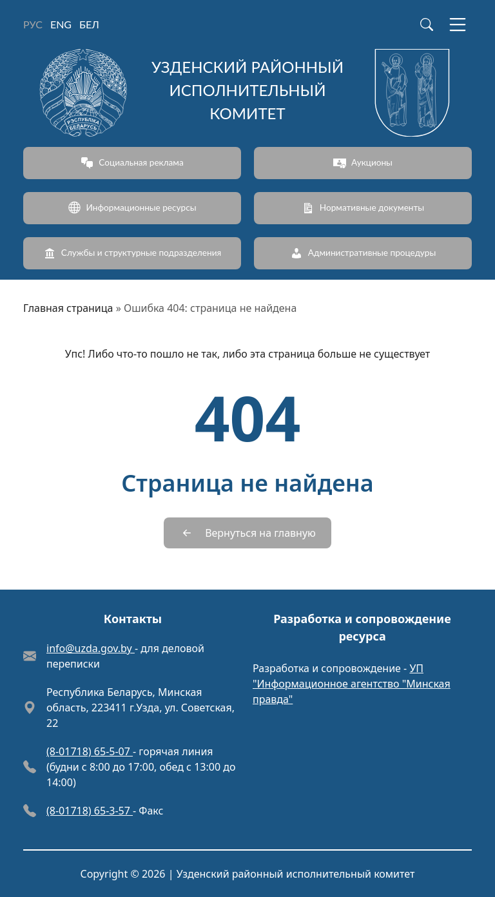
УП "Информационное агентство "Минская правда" (352, 683)
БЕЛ (89, 24)
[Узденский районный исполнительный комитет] (247, 93)
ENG (61, 24)
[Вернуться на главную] (247, 532)
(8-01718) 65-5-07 (89, 751)
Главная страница (68, 308)
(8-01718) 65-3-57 (89, 811)
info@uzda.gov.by (90, 648)
